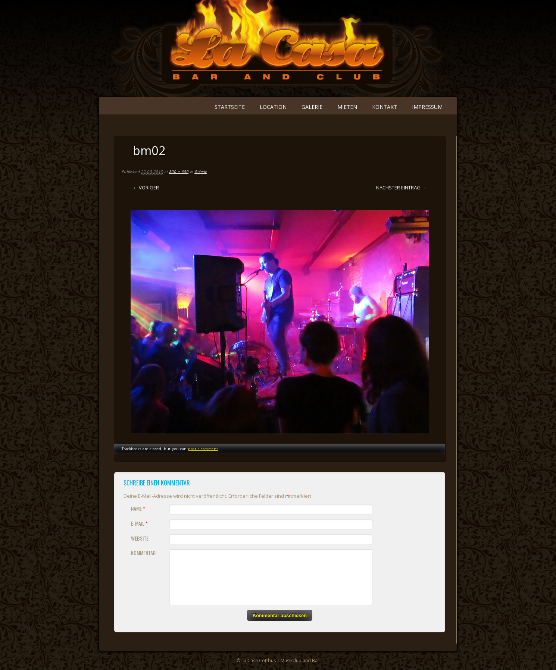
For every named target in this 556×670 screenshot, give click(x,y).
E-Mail (140, 523)
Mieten (347, 106)
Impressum (427, 106)
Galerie (312, 106)
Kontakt (384, 106)
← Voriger (146, 187)
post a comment (203, 448)
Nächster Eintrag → (401, 187)
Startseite (230, 106)
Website (140, 538)
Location (273, 106)
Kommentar (143, 553)
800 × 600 (178, 171)
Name (139, 508)
